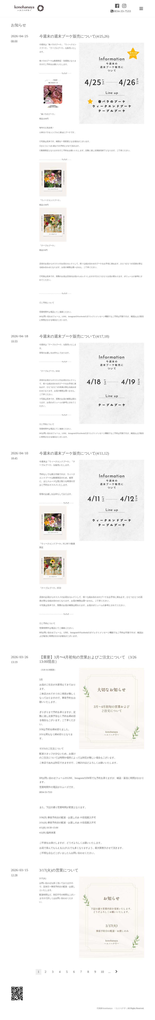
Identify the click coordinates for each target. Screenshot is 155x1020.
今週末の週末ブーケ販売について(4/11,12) (74, 453)
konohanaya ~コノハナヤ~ (115, 1008)
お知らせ (18, 25)
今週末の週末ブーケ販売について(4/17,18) (74, 336)
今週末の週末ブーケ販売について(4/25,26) (74, 36)
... (109, 971)
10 (102, 971)
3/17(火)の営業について (59, 870)
